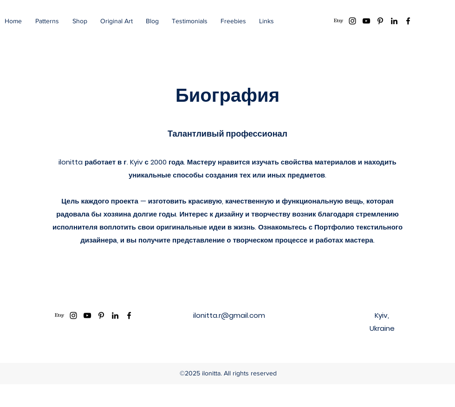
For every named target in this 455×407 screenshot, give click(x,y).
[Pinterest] (380, 21)
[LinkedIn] (394, 21)
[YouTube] (366, 21)
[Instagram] (352, 21)
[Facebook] (408, 21)
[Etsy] (338, 21)
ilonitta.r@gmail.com (229, 315)
